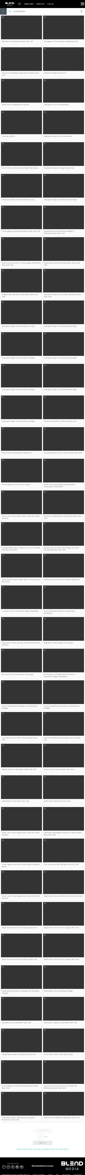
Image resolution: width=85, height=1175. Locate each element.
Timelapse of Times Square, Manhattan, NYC (61, 41)
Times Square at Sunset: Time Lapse (16, 485)
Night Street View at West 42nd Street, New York (63, 896)
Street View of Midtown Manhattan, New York (61, 1118)
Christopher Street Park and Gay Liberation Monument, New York (18, 1119)
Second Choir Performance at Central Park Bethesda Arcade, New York (60, 1087)
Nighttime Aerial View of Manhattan (58, 136)
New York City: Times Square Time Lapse (17, 674)
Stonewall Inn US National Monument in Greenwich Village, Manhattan (59, 675)
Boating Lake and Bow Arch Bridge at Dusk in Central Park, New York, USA (61, 549)
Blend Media (9, 4)
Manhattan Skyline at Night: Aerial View (59, 168)
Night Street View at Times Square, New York (19, 928)
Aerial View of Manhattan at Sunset (15, 105)
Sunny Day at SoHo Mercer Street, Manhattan (62, 580)
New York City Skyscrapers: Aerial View (16, 453)
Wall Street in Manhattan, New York (15, 801)
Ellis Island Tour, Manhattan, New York (16, 1023)
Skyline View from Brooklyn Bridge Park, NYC (19, 769)
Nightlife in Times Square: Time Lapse (58, 643)
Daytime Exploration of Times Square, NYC (60, 421)
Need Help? (76, 11)
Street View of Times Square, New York (59, 769)
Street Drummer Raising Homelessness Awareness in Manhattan (59, 486)
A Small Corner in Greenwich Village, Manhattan (20, 611)
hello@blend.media (43, 1166)
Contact (40, 4)
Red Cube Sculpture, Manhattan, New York (60, 1023)
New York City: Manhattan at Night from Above (20, 168)
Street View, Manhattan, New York (57, 801)
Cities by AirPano (8, 136)
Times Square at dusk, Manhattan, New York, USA (21, 231)
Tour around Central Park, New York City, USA (61, 864)
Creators (29, 4)
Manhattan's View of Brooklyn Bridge (58, 991)
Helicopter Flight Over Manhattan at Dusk (18, 200)
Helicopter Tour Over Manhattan (56, 105)
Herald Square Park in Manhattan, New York (19, 1054)
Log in (50, 4)
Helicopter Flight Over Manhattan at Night (60, 200)
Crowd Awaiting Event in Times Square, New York (63, 453)
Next (41, 1143)
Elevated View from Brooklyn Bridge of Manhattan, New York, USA (59, 232)
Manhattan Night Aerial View (55, 73)
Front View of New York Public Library (58, 1054)
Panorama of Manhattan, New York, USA (17, 41)
